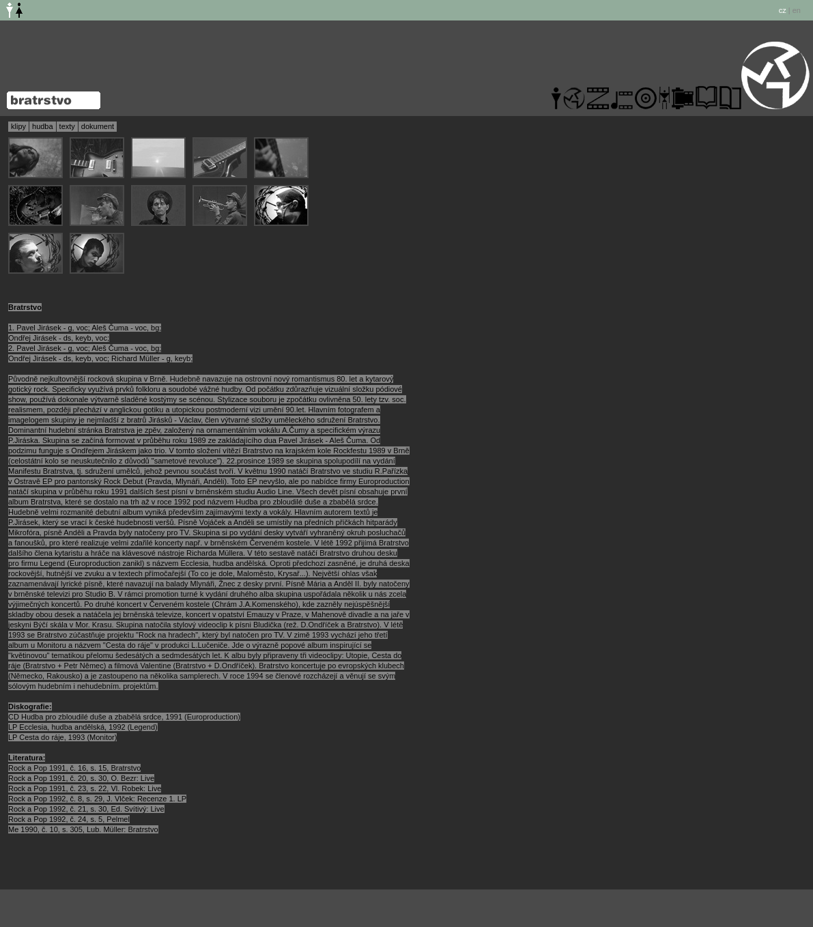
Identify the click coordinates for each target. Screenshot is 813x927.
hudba (42, 126)
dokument (97, 126)
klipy (18, 126)
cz (782, 10)
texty (67, 126)
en (797, 10)
